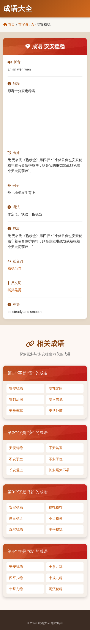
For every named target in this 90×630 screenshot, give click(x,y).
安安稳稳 (16, 388)
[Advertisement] (45, 124)
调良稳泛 (16, 518)
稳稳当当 (14, 268)
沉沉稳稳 (16, 529)
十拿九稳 (56, 567)
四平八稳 (16, 578)
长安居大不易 (59, 470)
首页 (9, 24)
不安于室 (16, 459)
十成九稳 (56, 578)
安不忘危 (56, 399)
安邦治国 (16, 399)
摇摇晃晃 (14, 290)
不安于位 (56, 459)
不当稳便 (56, 518)
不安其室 (56, 448)
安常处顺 (56, 411)
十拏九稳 (16, 589)
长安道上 (16, 470)
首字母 (23, 24)
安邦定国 (56, 388)
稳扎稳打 (56, 507)
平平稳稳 (56, 529)
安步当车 (16, 411)
